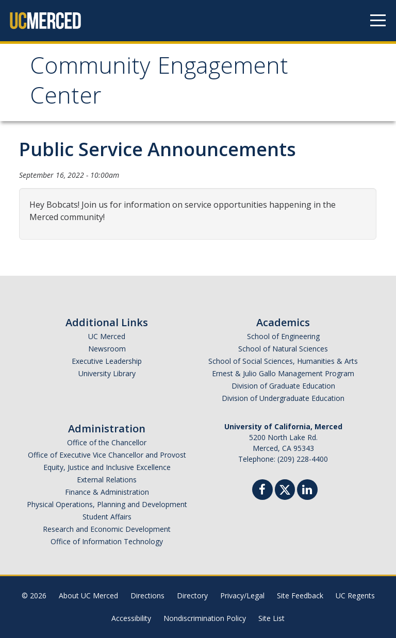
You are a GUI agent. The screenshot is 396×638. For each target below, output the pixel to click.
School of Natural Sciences (283, 349)
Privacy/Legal (242, 595)
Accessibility (131, 618)
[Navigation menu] (377, 20)
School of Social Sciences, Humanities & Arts (283, 361)
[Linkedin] (307, 491)
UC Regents (355, 595)
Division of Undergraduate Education (283, 398)
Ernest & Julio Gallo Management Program (283, 373)
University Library (107, 373)
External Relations (107, 479)
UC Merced (106, 336)
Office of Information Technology (107, 541)
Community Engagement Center (159, 84)
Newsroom (107, 349)
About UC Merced (88, 595)
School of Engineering (283, 336)
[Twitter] (285, 488)
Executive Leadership (107, 361)
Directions (147, 595)
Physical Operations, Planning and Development (107, 504)
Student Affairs (106, 517)
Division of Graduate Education (283, 386)
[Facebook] (262, 491)
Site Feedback (300, 595)
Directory (192, 595)
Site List (271, 618)
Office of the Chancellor (106, 442)
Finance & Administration (107, 492)
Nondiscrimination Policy (204, 618)
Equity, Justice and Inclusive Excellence (107, 467)
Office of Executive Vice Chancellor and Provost (107, 455)
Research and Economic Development (107, 529)
